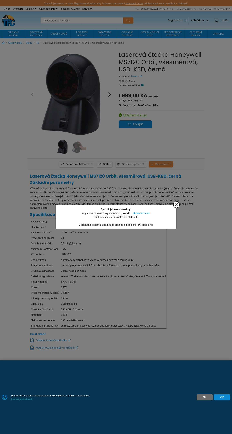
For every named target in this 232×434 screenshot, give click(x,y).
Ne (204, 397)
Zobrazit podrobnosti (22, 399)
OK (222, 397)
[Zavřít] (176, 204)
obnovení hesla (141, 213)
